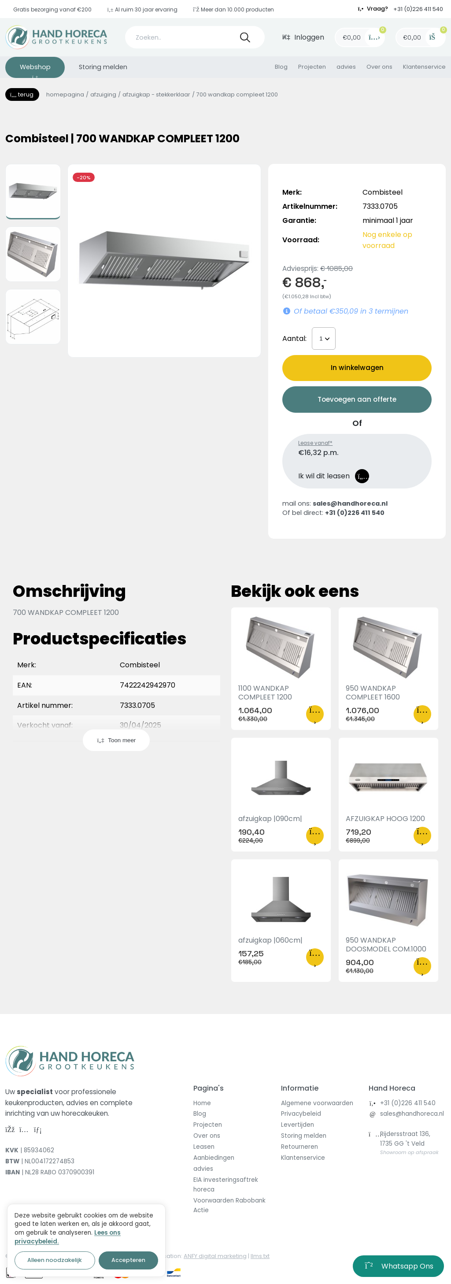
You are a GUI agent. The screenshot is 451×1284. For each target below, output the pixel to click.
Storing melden (103, 67)
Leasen (203, 1147)
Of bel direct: (333, 512)
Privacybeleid (301, 1114)
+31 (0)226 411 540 (418, 9)
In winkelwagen (357, 367)
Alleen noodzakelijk (54, 1260)
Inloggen (303, 37)
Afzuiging (103, 94)
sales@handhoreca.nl (412, 1114)
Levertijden (297, 1125)
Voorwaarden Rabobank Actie (229, 1205)
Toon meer (116, 740)
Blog (281, 66)
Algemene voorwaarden (317, 1103)
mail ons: (335, 503)
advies (346, 66)
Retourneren (299, 1147)
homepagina (65, 94)
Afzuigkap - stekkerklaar (156, 94)
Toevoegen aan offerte (357, 399)
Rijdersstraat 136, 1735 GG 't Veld (409, 1143)
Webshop (35, 70)
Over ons (379, 66)
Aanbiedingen (213, 1158)
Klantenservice (424, 66)
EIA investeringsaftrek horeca (225, 1185)
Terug (22, 94)
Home (202, 1103)
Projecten (312, 66)
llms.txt (260, 1256)
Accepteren (128, 1260)
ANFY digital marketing (215, 1256)
